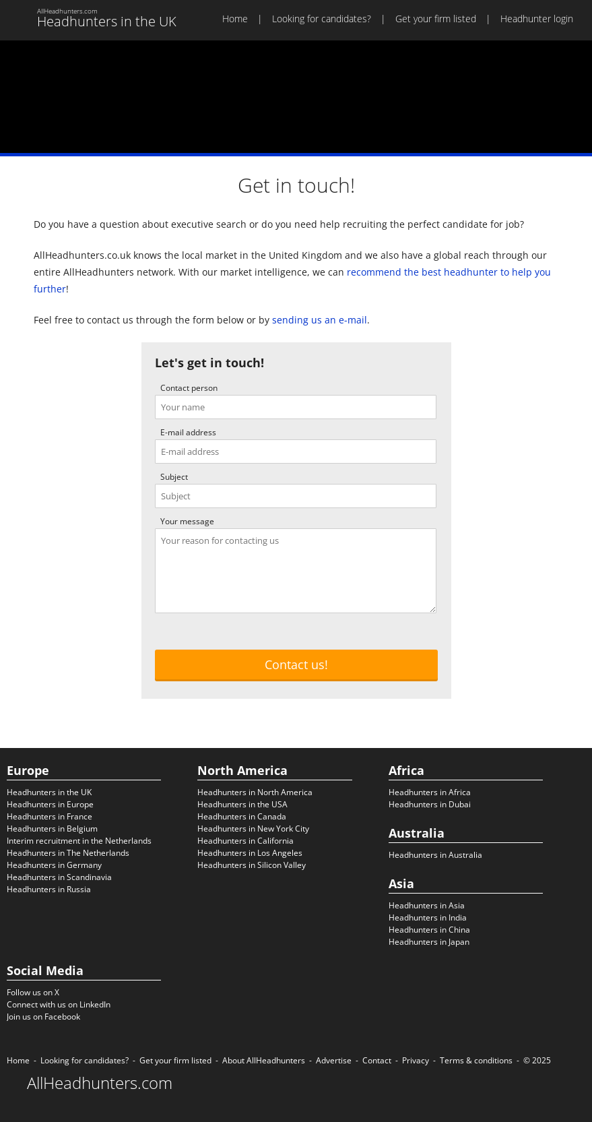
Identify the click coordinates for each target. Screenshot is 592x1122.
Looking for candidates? (321, 18)
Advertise (334, 1060)
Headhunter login (536, 18)
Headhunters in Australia (435, 855)
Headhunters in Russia (49, 889)
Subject (174, 476)
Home (235, 18)
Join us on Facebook (43, 1016)
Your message (187, 521)
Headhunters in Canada (241, 816)
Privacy (415, 1060)
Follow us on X (33, 992)
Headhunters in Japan (429, 941)
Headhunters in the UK (49, 792)
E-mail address (188, 432)
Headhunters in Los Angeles (249, 853)
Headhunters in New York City (253, 828)
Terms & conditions (476, 1060)
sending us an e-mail (319, 319)
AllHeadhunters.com (99, 1083)
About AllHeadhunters (263, 1060)
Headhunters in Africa (430, 792)
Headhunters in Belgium (52, 828)
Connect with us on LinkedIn (58, 1004)
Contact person (189, 388)
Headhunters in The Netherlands (68, 853)
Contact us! (296, 664)
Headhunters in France (49, 816)
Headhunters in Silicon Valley (251, 865)
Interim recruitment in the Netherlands (79, 840)
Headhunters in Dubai (430, 804)
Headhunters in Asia (427, 905)
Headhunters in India (428, 917)
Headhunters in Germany (54, 865)
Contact (376, 1060)
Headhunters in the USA (242, 804)
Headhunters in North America (255, 792)
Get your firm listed (435, 18)
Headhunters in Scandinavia (59, 877)
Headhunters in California (245, 840)
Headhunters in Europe (50, 804)
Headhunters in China (429, 929)
